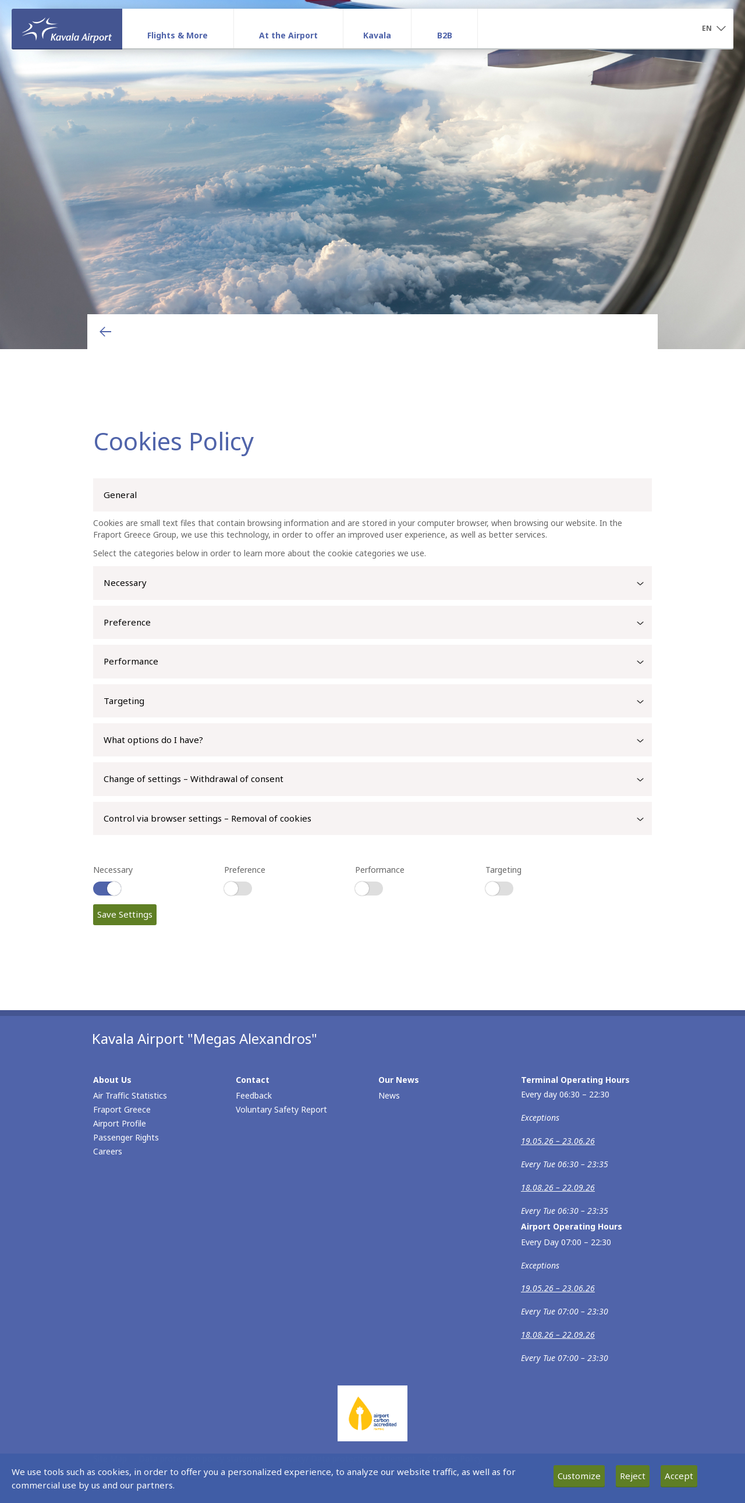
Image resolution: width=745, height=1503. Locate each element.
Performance (378, 662)
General (120, 494)
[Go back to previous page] (105, 331)
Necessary (378, 583)
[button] (713, 29)
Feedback (254, 1095)
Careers (107, 1151)
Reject (632, 1475)
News (389, 1095)
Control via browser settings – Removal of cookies (378, 819)
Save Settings (124, 914)
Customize (579, 1475)
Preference (378, 623)
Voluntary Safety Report (281, 1109)
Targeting (378, 701)
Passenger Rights (126, 1137)
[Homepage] (67, 28)
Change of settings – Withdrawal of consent (378, 779)
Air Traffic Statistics (130, 1095)
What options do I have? (378, 740)
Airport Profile (119, 1123)
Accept (679, 1475)
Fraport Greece (122, 1109)
